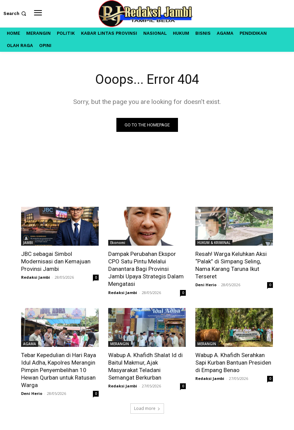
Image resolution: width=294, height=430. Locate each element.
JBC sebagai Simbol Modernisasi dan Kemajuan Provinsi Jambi (56, 261)
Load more (147, 408)
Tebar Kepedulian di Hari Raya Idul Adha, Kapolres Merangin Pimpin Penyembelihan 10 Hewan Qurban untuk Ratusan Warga (58, 370)
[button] (15, 13)
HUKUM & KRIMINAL (213, 242)
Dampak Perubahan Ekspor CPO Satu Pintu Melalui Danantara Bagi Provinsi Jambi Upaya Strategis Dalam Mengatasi (146, 268)
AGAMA (29, 343)
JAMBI (28, 242)
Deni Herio (205, 284)
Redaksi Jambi (35, 277)
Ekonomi (117, 242)
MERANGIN (119, 343)
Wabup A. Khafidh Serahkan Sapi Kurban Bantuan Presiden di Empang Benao (233, 362)
